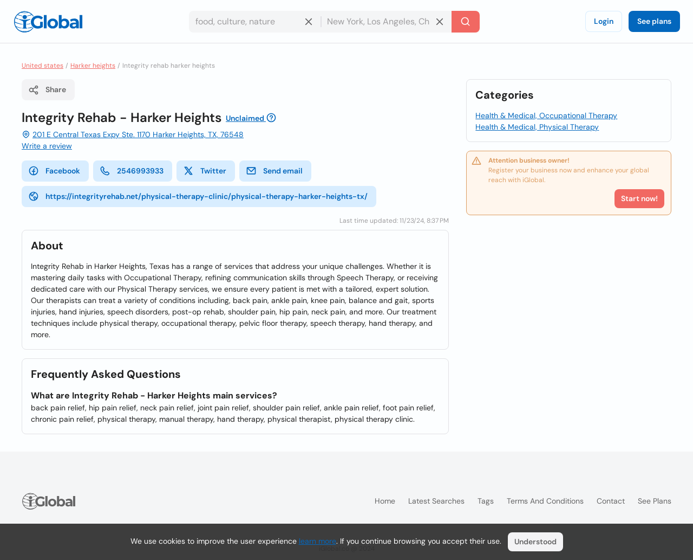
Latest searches (436, 501)
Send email (274, 170)
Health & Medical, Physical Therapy (537, 127)
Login (603, 21)
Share (47, 90)
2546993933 (132, 170)
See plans (654, 21)
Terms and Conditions (545, 501)
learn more (317, 541)
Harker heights (92, 65)
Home (385, 501)
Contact (611, 501)
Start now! (639, 198)
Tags (486, 501)
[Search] (466, 22)
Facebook (54, 170)
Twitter (204, 170)
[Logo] (48, 22)
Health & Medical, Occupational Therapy (546, 115)
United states (42, 65)
